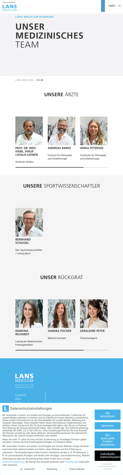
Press (18, 399)
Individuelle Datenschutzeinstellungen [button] (110, 453)
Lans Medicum (24, 80)
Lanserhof (20, 395)
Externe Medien (75, 466)
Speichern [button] (107, 423)
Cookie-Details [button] (107, 462)
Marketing (49, 466)
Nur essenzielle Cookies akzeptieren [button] (107, 437)
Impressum (107, 466)
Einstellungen (71, 459)
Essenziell (27, 466)
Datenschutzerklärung (13, 459)
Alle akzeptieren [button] (107, 412)
